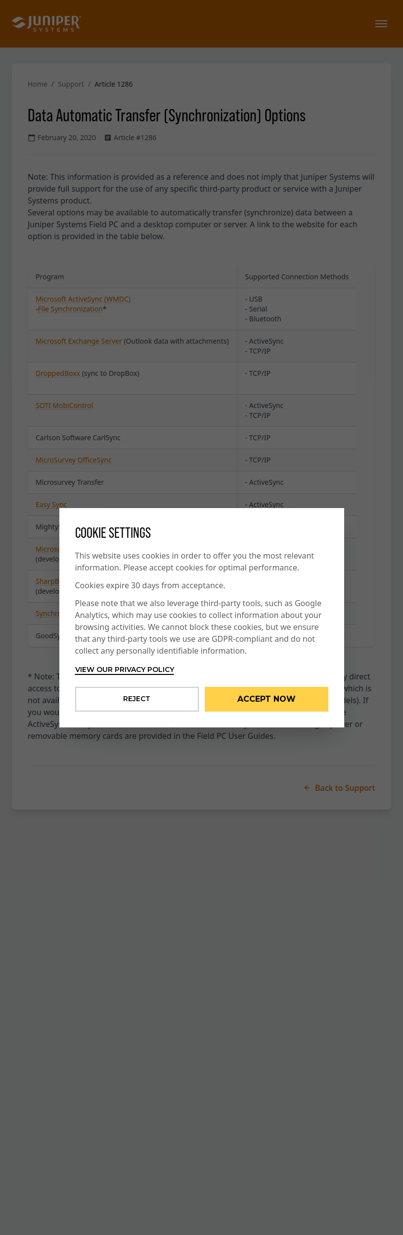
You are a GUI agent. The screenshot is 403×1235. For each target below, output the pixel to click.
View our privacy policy (124, 669)
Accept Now (266, 699)
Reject (136, 698)
